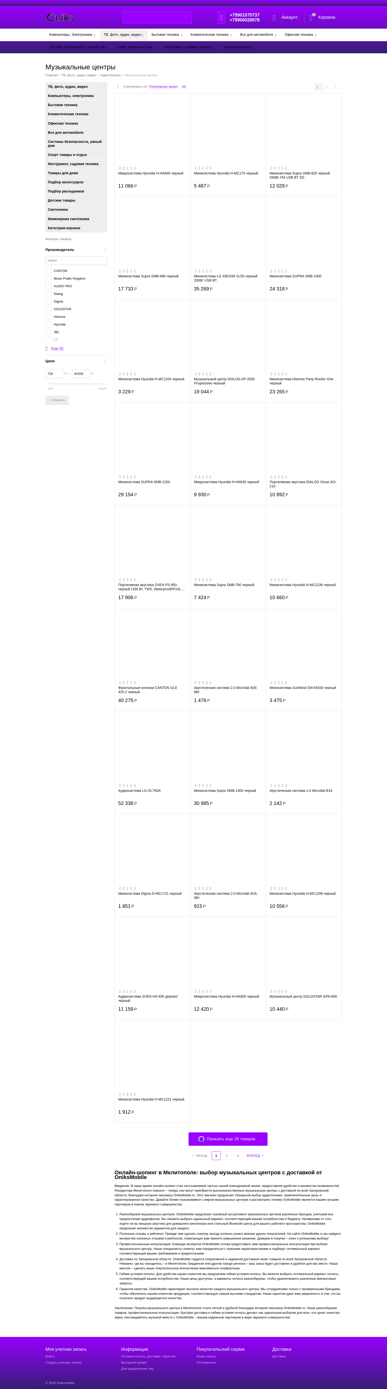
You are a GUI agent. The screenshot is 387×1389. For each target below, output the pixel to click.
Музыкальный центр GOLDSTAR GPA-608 (303, 996)
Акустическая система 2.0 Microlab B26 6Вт (225, 690)
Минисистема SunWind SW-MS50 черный (303, 688)
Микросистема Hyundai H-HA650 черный (226, 996)
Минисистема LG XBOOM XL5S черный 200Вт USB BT (226, 278)
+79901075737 (245, 15)
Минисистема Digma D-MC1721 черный (150, 893)
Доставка (279, 1356)
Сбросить (57, 400)
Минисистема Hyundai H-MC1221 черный (151, 1099)
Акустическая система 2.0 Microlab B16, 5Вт (226, 895)
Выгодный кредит (134, 1362)
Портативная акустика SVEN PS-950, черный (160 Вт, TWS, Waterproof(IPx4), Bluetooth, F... (149, 587)
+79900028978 (245, 20)
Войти (49, 1356)
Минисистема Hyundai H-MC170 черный (226, 173)
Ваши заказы (206, 1356)
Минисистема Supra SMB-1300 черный (225, 791)
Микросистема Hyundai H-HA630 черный (226, 482)
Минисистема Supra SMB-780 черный (224, 585)
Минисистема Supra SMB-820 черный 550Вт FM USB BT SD (300, 175)
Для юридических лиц (137, 1368)
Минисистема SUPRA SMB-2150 (144, 482)
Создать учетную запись (63, 1362)
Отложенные (206, 1362)
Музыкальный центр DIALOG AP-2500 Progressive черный (224, 381)
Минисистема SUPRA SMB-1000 (295, 276)
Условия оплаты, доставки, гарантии (148, 1356)
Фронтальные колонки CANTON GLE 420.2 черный (147, 690)
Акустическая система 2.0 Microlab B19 (301, 791)
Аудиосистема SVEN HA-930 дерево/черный (148, 998)
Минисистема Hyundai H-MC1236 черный (303, 585)
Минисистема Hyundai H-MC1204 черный (151, 379)
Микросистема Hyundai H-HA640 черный (150, 173)
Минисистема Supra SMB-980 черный (148, 276)
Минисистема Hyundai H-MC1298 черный (303, 893)
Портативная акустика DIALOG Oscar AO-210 (303, 484)
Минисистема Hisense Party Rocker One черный (301, 381)
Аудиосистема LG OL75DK (139, 791)
